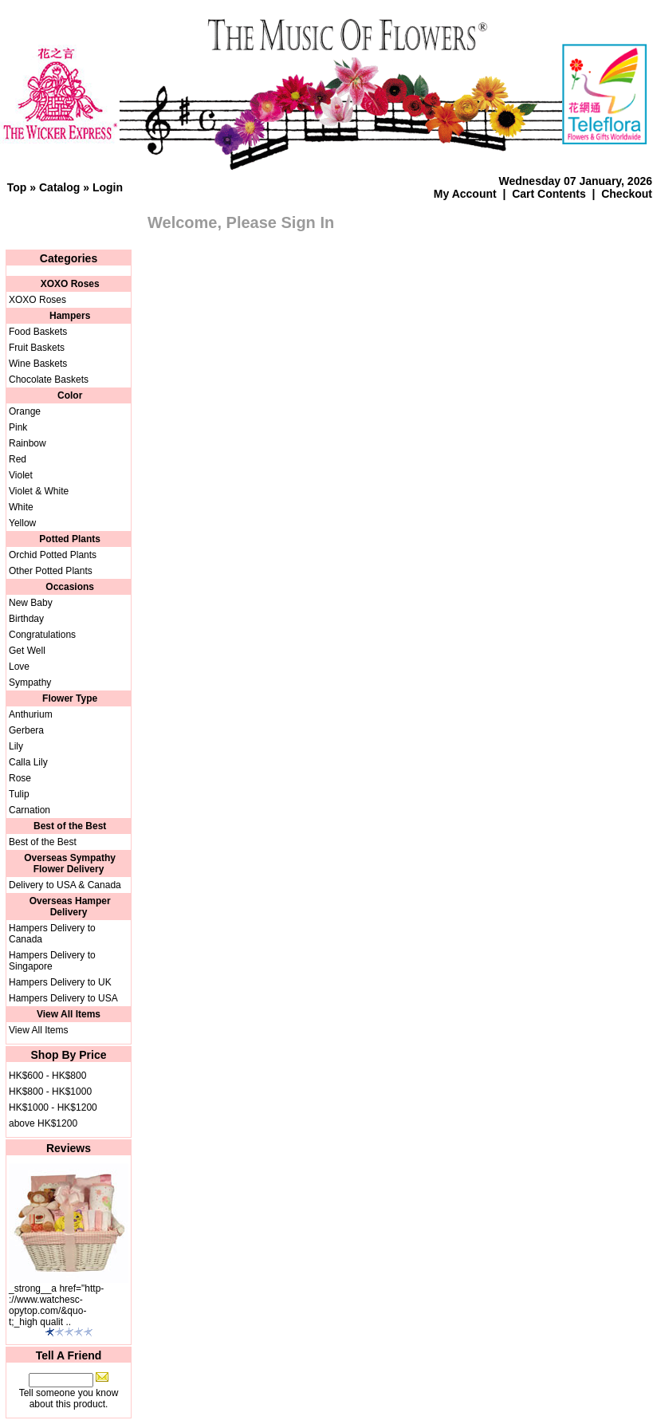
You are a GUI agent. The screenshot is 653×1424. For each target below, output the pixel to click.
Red (17, 459)
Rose (20, 778)
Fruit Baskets (37, 347)
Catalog (59, 187)
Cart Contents (549, 193)
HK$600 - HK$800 (47, 1075)
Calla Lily (28, 762)
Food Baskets (38, 331)
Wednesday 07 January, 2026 (575, 181)
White (21, 507)
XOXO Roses (37, 299)
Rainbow (27, 443)
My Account (465, 193)
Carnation (29, 810)
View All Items (38, 1030)
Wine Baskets (38, 363)
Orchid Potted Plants (52, 555)
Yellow (22, 523)
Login (107, 187)
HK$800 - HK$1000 (50, 1091)
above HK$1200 (43, 1123)
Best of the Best (43, 842)
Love (19, 666)
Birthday (26, 618)
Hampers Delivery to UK (60, 982)
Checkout (626, 193)
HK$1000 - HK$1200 (53, 1107)
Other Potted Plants (50, 570)
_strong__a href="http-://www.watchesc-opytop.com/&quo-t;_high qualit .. (56, 1305)
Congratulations (42, 634)
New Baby (31, 602)
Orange (25, 411)
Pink (18, 427)
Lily (16, 746)
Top (17, 187)
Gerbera (26, 730)
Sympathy (30, 682)
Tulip (19, 794)
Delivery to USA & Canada (65, 885)
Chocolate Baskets (49, 379)
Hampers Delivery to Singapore (52, 961)
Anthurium (31, 714)
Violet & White (39, 491)
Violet (21, 475)
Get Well (27, 650)
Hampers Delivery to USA (63, 998)
